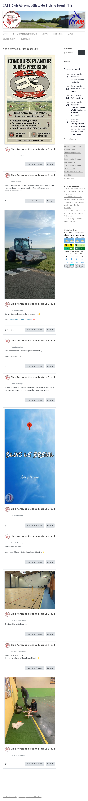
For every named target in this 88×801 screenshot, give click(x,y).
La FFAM (71, 34)
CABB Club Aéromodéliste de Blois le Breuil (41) (37, 5)
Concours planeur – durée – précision (77, 79)
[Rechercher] (81, 52)
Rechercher (68, 49)
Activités (45, 34)
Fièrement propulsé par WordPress (30, 797)
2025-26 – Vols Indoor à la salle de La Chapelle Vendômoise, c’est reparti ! (74, 191)
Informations (58, 34)
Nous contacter (9, 39)
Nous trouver (25, 39)
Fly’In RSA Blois (77, 98)
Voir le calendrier (70, 139)
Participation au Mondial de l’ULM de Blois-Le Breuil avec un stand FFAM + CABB (78, 129)
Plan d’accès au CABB (10, 797)
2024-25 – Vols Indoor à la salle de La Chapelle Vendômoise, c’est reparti (74, 213)
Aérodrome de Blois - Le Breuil (21, 319)
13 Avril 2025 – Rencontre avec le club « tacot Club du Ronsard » (74, 205)
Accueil (5, 34)
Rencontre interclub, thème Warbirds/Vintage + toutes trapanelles (78, 110)
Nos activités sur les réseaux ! (25, 34)
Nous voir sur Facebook (34, 164)
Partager (50, 164)
